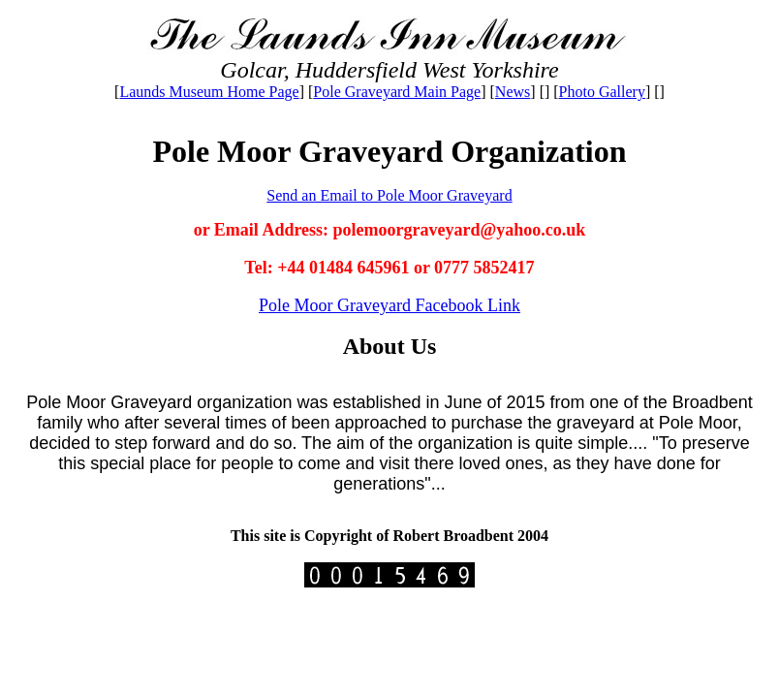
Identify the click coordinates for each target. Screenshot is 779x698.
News (512, 91)
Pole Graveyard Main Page (397, 91)
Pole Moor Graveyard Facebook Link (389, 305)
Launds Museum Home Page (208, 91)
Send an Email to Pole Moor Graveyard (389, 195)
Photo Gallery (602, 91)
